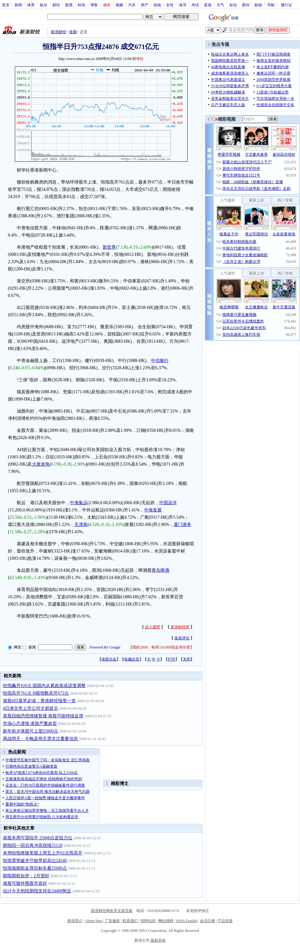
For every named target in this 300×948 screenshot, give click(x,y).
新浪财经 (58, 32)
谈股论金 (109, 659)
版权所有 (158, 940)
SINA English (186, 921)
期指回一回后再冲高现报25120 (33, 845)
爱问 (245, 5)
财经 (56, 5)
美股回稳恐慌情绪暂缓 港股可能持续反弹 (43, 716)
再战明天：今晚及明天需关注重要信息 (40, 738)
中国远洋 (168, 502)
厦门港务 (182, 524)
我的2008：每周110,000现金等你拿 (161, 647)
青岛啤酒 (160, 570)
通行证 (286, 5)
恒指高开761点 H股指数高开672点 (36, 693)
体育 (31, 5)
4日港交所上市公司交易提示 (30, 708)
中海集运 (78, 502)
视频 (119, 5)
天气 (220, 5)
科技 (81, 5)
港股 (73, 32)
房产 (144, 5)
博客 (94, 5)
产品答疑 (225, 921)
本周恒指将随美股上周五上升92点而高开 (42, 853)
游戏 (157, 5)
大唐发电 (41, 464)
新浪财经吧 (180, 627)
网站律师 (165, 921)
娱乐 (43, 5)
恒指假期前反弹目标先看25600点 (35, 868)
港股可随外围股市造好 (25, 883)
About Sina (93, 921)
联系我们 (130, 921)
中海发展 (153, 510)
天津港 (80, 524)
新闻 (18, 5)
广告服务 (112, 921)
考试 (195, 5)
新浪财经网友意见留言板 (112, 911)
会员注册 (207, 921)
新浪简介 (74, 921)
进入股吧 (152, 627)
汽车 (132, 5)
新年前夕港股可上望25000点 (30, 731)
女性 (170, 5)
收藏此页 (131, 659)
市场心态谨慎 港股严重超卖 (30, 723)
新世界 (109, 247)
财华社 (138, 59)
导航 (271, 5)
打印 (171, 659)
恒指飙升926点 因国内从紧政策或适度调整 (44, 685)
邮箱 (258, 5)
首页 (5, 5)
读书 (182, 5)
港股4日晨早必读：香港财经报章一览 (39, 700)
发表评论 (181, 638)
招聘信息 (148, 921)
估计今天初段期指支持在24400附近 (37, 891)
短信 (233, 5)
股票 (69, 5)
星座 (208, 5)
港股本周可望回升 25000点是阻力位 (38, 838)
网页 (17, 647)
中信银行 (160, 360)
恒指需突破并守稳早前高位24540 (35, 860)
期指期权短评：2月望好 (26, 875)
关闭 (186, 659)
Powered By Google (105, 647)
